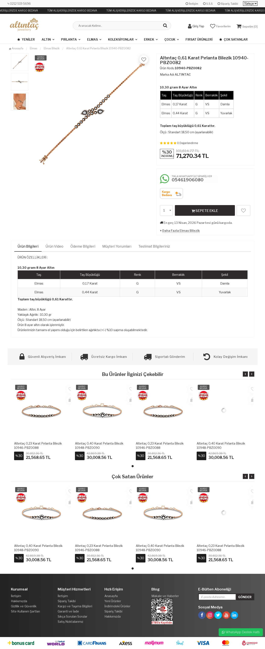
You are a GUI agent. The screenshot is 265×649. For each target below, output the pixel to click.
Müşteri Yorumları (116, 246)
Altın (46, 39)
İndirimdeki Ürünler (117, 606)
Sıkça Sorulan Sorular (72, 616)
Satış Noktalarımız (70, 621)
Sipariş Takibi (228, 3)
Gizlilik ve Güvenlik (24, 606)
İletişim (192, 3)
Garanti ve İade (68, 611)
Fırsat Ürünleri (199, 39)
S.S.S (208, 3)
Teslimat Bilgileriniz (154, 246)
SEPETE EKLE (205, 211)
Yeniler (26, 39)
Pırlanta (69, 39)
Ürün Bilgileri (28, 246)
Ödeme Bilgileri (82, 246)
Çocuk (169, 39)
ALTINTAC (183, 74)
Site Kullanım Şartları (25, 611)
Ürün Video (54, 246)
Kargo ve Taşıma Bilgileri (75, 606)
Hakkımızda (19, 601)
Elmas (92, 39)
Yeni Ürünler (112, 601)
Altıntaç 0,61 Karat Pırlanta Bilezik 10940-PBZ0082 (98, 48)
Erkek (149, 39)
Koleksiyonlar (121, 39)
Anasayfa (16, 48)
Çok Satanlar (233, 39)
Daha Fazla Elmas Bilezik (181, 230)
